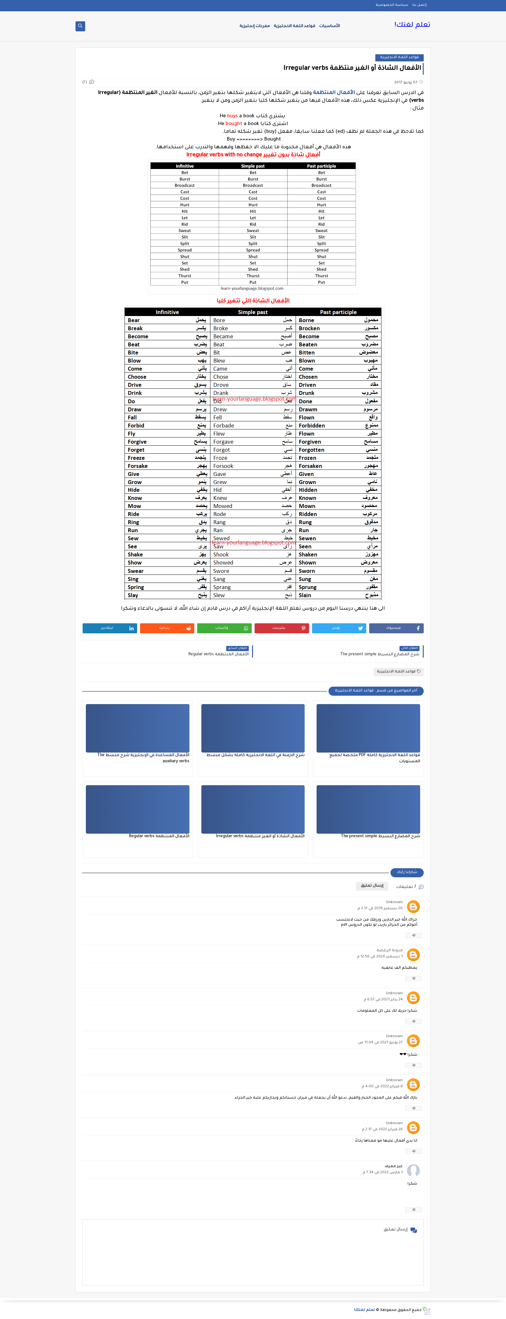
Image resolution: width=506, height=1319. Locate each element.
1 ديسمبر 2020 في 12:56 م (380, 957)
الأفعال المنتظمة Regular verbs (159, 836)
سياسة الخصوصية (392, 5)
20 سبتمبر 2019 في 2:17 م (380, 909)
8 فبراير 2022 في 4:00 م (382, 1087)
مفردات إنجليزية (254, 26)
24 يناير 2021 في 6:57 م (383, 1000)
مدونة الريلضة (390, 951)
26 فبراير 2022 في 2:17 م (382, 1130)
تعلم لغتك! (412, 26)
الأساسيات (329, 26)
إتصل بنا (419, 5)
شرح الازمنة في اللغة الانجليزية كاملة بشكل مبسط (256, 755)
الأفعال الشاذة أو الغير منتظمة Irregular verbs (260, 836)
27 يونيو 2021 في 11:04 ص (380, 1043)
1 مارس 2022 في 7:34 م (383, 1173)
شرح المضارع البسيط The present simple (380, 836)
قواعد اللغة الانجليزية (294, 26)
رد (413, 935)
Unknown (394, 903)
